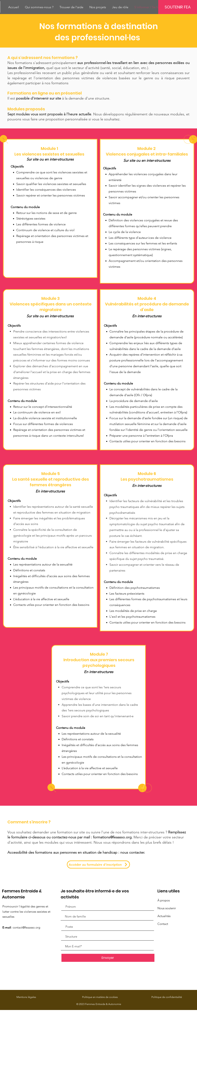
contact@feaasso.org (26, 927)
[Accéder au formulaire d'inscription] (98, 864)
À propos (163, 900)
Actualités (163, 916)
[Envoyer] (107, 958)
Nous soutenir (166, 908)
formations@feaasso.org (112, 837)
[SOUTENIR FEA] (177, 7)
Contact (162, 924)
